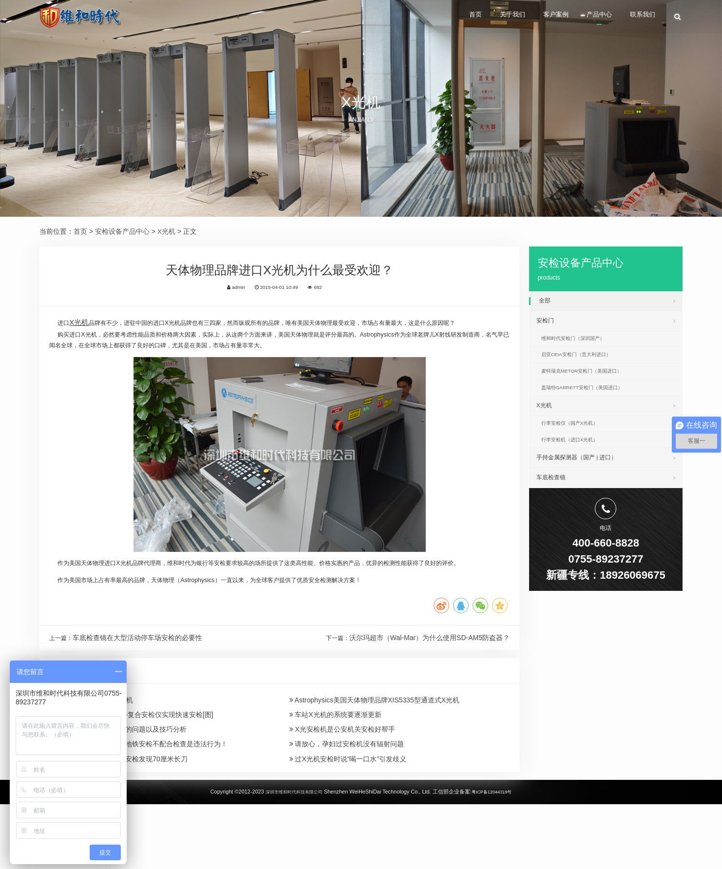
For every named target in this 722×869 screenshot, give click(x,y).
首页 (436, 17)
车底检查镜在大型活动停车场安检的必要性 (141, 681)
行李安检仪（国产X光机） (578, 446)
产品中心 (587, 17)
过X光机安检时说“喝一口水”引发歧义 (348, 819)
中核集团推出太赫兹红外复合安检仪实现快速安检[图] (130, 766)
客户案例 (534, 17)
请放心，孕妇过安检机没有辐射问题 (346, 801)
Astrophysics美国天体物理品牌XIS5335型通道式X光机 (374, 748)
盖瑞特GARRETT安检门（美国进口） (593, 404)
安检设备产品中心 (122, 231)
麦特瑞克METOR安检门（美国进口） (592, 384)
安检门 (605, 324)
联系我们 (640, 17)
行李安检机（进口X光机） (578, 466)
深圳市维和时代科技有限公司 (289, 856)
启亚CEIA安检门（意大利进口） (585, 365)
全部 (607, 300)
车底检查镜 (605, 509)
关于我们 (481, 17)
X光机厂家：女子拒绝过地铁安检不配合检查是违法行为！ (137, 801)
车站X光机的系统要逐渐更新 (335, 766)
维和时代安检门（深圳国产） (582, 345)
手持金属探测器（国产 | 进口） (605, 486)
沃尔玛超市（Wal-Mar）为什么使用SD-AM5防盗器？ (429, 681)
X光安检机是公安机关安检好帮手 (342, 783)
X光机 (166, 231)
